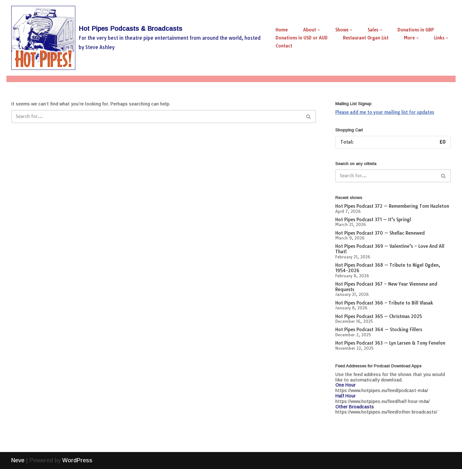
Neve (17, 460)
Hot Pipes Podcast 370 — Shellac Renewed (380, 233)
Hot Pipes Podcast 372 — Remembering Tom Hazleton (392, 206)
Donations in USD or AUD (302, 38)
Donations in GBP (416, 30)
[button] (319, 30)
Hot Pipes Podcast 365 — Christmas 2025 (378, 316)
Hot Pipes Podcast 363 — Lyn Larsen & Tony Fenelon (390, 343)
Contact (284, 46)
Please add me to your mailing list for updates (384, 112)
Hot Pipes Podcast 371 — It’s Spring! (373, 219)
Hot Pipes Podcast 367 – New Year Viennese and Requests (386, 286)
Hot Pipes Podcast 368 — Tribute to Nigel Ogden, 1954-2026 (387, 267)
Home (282, 30)
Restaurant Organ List (366, 38)
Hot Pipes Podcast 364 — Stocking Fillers (378, 329)
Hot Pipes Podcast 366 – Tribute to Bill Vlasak (384, 303)
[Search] (156, 116)
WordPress (77, 460)
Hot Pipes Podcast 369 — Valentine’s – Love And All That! (389, 249)
